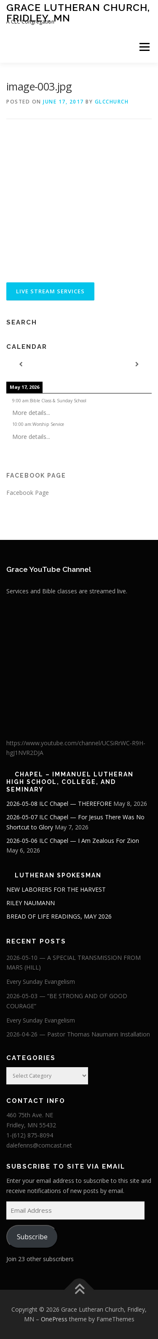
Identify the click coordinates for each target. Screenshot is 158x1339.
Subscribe (32, 1236)
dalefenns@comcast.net (39, 1145)
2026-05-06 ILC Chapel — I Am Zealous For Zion (72, 841)
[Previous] (20, 364)
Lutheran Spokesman (58, 875)
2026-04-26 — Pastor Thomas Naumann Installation (78, 1034)
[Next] (137, 364)
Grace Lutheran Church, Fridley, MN (78, 12)
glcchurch (112, 101)
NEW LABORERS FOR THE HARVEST (56, 889)
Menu (144, 46)
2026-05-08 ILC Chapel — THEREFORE (59, 804)
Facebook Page (36, 475)
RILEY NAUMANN (30, 903)
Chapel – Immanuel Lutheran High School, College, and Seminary (70, 782)
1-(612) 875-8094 (29, 1135)
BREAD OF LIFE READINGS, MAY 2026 (59, 916)
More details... (31, 413)
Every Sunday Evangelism (40, 982)
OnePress (54, 1319)
